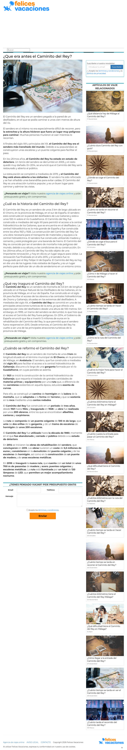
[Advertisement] (63, 30)
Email (10, 490)
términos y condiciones (48, 510)
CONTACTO (46, 742)
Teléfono (51, 490)
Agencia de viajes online (13, 742)
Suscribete (116, 67)
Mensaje (9, 496)
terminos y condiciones (109, 71)
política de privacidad (96, 73)
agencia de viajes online (59, 193)
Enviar (43, 515)
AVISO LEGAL (32, 742)
